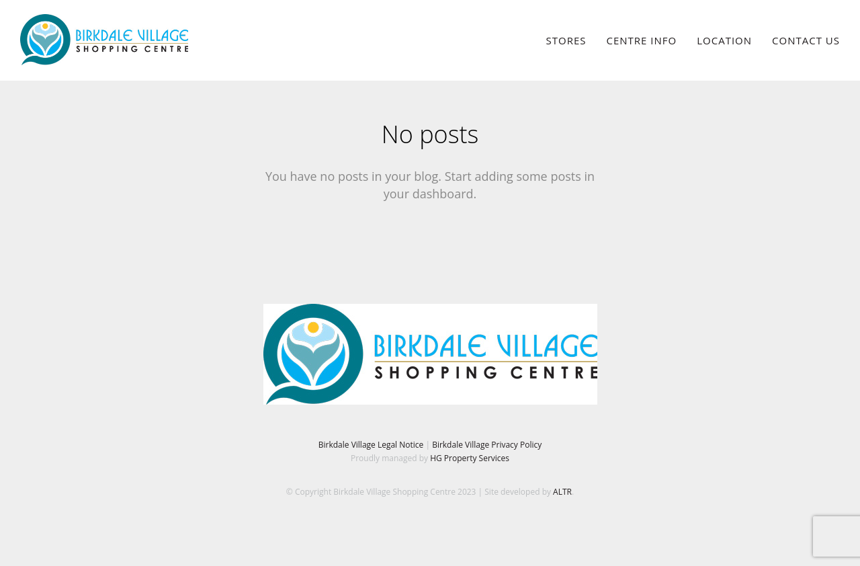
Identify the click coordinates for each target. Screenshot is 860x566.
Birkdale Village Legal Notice (371, 444)
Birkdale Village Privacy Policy (487, 444)
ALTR (562, 491)
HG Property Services (469, 458)
